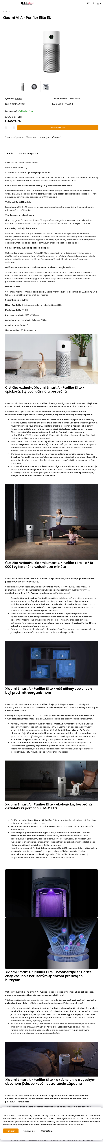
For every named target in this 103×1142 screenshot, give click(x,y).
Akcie (5, 11)
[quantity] (10, 128)
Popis (10, 154)
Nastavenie (29, 1131)
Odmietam (47, 1131)
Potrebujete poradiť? (29, 154)
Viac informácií (76, 1124)
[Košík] (100, 3)
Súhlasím (10, 1131)
